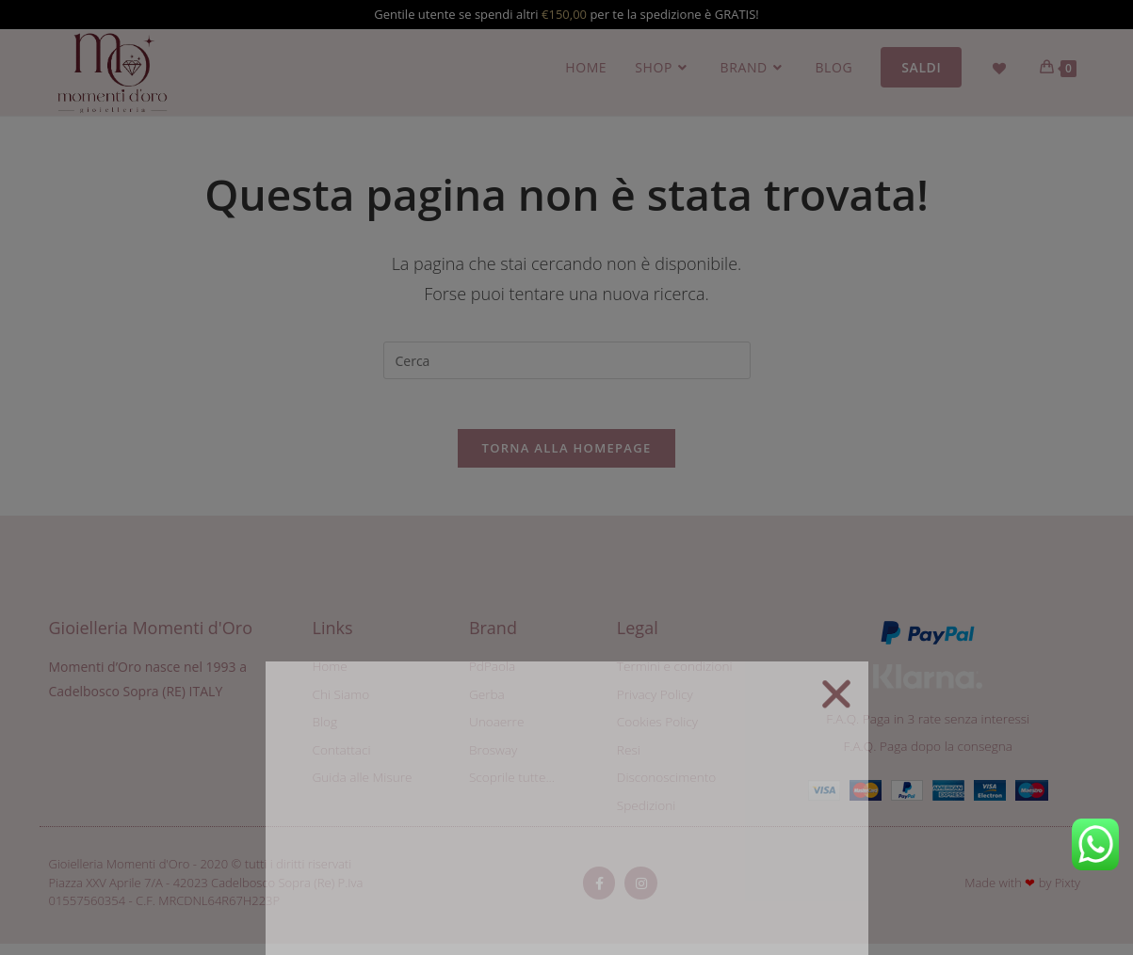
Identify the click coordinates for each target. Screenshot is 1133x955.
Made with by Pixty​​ (1022, 893)
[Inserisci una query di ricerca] (567, 360)
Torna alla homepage (567, 455)
